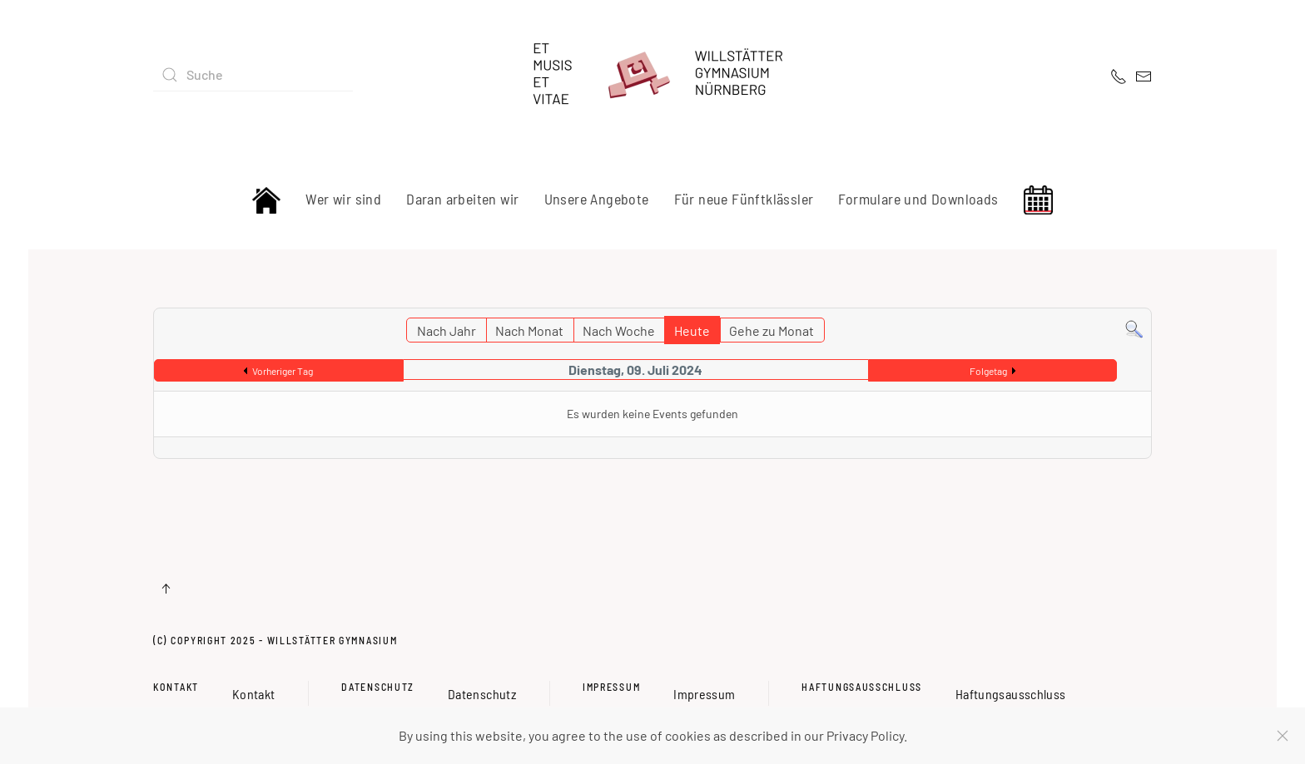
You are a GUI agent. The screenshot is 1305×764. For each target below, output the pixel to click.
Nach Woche (619, 330)
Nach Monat (529, 330)
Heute (692, 330)
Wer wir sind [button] (343, 199)
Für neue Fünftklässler (744, 199)
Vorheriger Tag (282, 371)
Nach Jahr (446, 330)
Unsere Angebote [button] (596, 199)
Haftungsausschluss (861, 687)
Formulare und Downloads (918, 199)
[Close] (1282, 736)
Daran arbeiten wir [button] (462, 199)
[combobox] (253, 74)
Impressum (611, 687)
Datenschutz (377, 687)
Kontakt (176, 687)
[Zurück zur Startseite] (652, 75)
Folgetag (988, 371)
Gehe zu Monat (771, 330)
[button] (165, 588)
